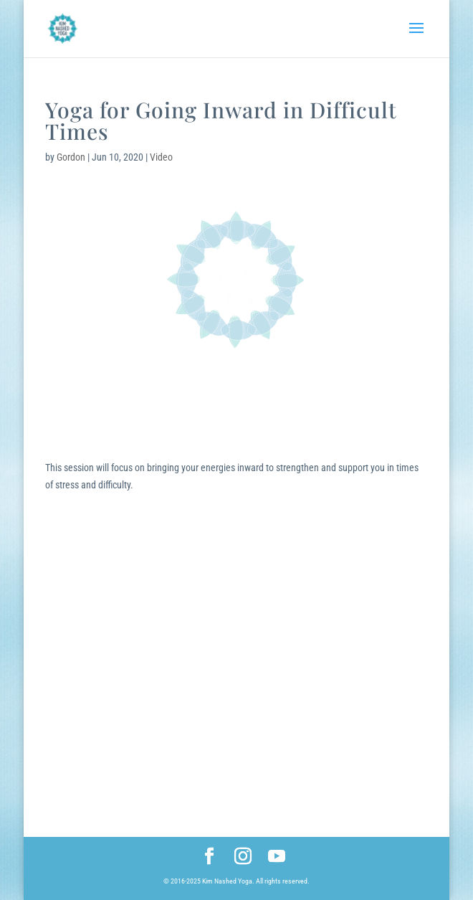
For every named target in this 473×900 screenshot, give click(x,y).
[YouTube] (276, 857)
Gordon (71, 157)
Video (161, 157)
